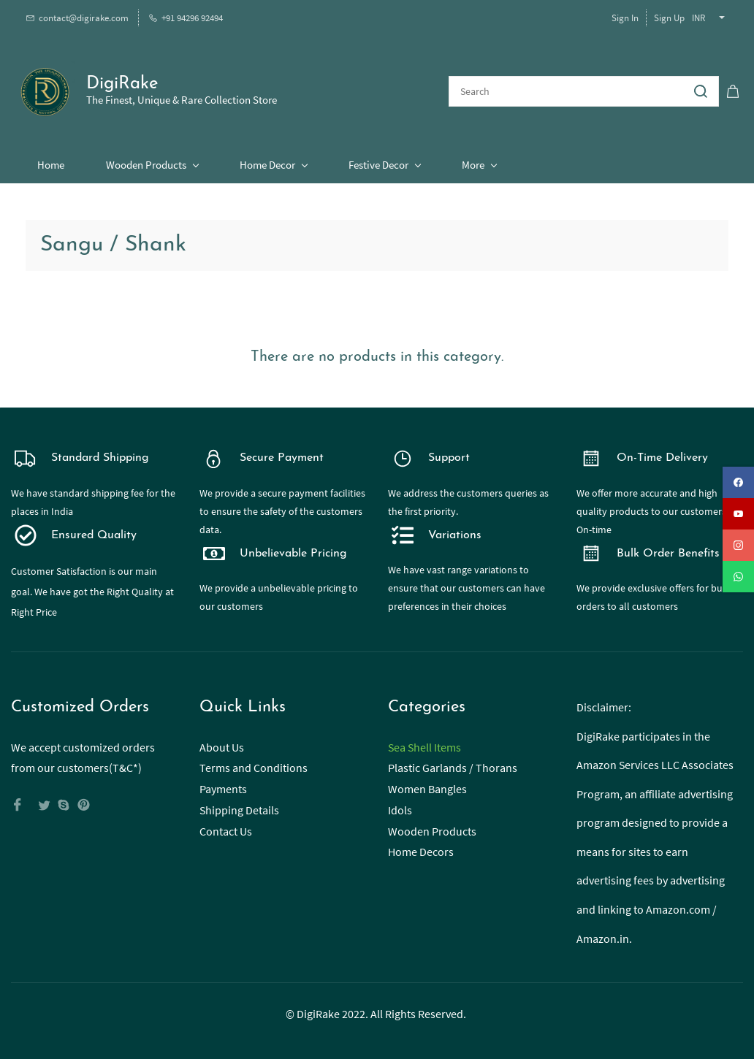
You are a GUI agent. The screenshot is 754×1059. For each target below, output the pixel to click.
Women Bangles (427, 786)
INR (698, 18)
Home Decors (421, 849)
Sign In (625, 18)
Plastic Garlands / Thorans (452, 765)
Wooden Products (432, 828)
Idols (400, 807)
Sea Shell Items (424, 744)
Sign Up (669, 18)
